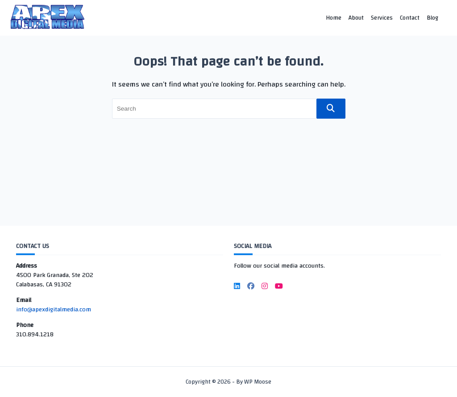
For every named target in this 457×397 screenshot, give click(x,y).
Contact (410, 17)
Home (333, 17)
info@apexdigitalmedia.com (53, 309)
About (356, 17)
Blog (432, 17)
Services (382, 17)
